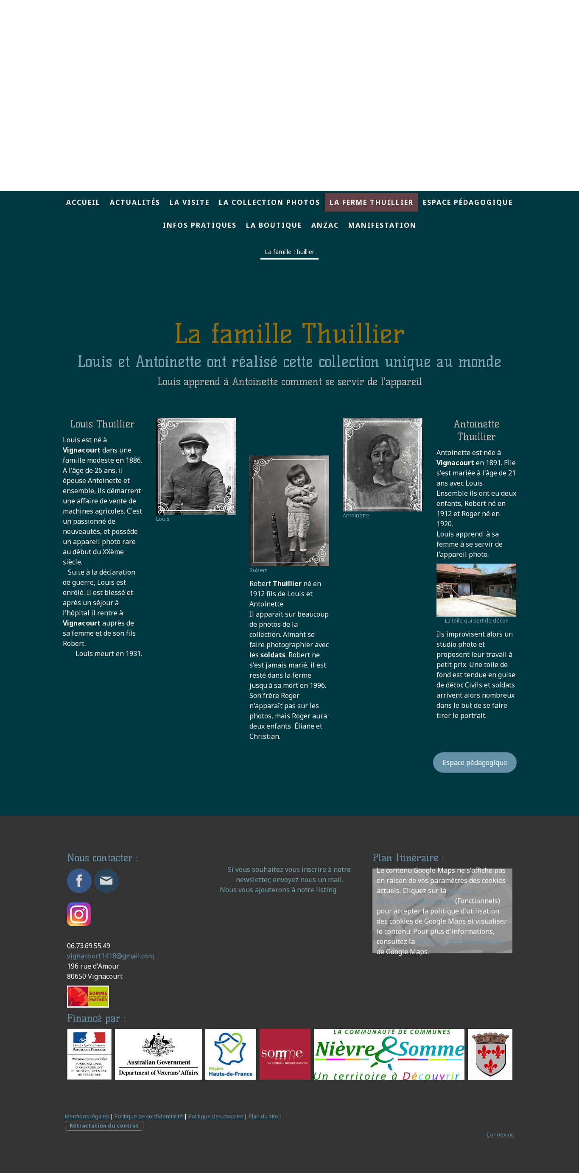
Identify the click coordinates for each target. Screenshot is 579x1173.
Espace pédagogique (468, 202)
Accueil (83, 202)
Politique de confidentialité (149, 1116)
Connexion (501, 1134)
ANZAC (325, 225)
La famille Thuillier (289, 252)
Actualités (135, 202)
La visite (190, 202)
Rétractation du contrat (104, 1125)
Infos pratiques (200, 225)
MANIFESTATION (382, 225)
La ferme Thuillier (372, 202)
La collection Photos (269, 202)
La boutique (274, 225)
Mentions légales (87, 1116)
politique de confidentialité (460, 941)
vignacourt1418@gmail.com (110, 956)
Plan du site (263, 1116)
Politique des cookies (215, 1116)
